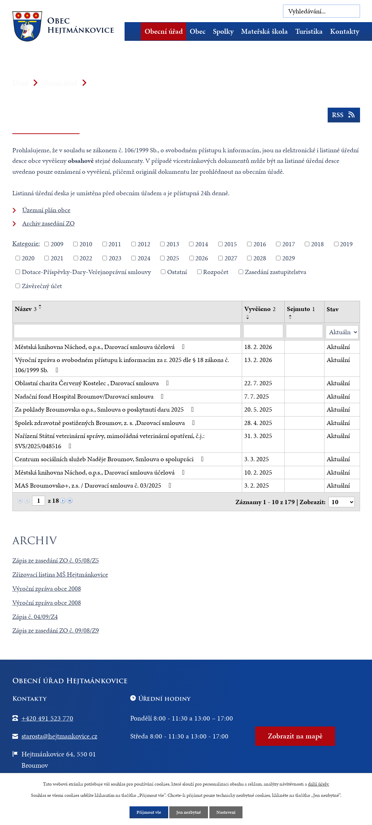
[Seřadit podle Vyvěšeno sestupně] (248, 318)
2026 (201, 257)
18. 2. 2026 (258, 345)
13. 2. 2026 (258, 359)
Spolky (223, 31)
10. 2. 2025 (258, 471)
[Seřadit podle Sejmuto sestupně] (291, 318)
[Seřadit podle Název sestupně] (40, 308)
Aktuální (338, 345)
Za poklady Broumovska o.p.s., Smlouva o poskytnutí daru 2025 (106, 408)
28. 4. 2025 (258, 421)
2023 (115, 257)
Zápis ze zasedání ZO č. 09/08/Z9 (55, 629)
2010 (86, 244)
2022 (86, 257)
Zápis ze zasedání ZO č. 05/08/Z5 (55, 558)
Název (26, 308)
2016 (259, 244)
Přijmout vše (147, 812)
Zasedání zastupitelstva (275, 272)
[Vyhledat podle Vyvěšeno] (263, 331)
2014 (201, 244)
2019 (346, 244)
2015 (230, 244)
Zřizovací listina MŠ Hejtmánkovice (60, 572)
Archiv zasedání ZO (48, 223)
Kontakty (344, 31)
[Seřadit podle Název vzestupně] (40, 305)
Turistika (309, 31)
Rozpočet (215, 272)
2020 (28, 257)
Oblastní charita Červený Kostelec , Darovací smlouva (93, 382)
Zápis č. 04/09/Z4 (35, 615)
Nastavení (228, 812)
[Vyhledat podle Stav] (342, 331)
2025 (172, 257)
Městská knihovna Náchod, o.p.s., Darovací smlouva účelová (101, 345)
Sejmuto (301, 308)
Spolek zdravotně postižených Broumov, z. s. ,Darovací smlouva (106, 421)
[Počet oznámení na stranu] (341, 500)
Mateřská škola (264, 31)
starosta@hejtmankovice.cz (59, 734)
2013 (172, 244)
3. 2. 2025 (256, 484)
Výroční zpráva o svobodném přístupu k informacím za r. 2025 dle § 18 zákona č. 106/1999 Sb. (122, 364)
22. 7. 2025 (258, 382)
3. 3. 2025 (256, 458)
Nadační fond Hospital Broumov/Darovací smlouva (90, 395)
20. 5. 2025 (258, 408)
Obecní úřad (164, 31)
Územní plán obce (46, 210)
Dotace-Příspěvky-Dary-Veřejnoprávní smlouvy (86, 272)
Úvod (135, 31)
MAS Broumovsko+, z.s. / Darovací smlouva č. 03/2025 (94, 484)
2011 (114, 244)
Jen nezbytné (189, 812)
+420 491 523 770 (47, 716)
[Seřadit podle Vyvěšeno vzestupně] (248, 315)
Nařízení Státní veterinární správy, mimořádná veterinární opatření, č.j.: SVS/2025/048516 (109, 440)
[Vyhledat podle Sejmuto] (304, 331)
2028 (259, 257)
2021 (57, 257)
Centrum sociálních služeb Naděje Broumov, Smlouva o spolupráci (111, 458)
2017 (288, 244)
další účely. (318, 783)
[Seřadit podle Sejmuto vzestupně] (291, 315)
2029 (288, 257)
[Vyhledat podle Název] (127, 331)
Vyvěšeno (260, 308)
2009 (57, 244)
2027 (231, 257)
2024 (144, 257)
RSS (342, 117)
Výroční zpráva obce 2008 (46, 586)
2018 (317, 244)
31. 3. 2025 (258, 435)
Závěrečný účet (42, 285)
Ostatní (177, 272)
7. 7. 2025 (256, 395)
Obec (198, 31)
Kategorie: (26, 243)
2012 (144, 244)
